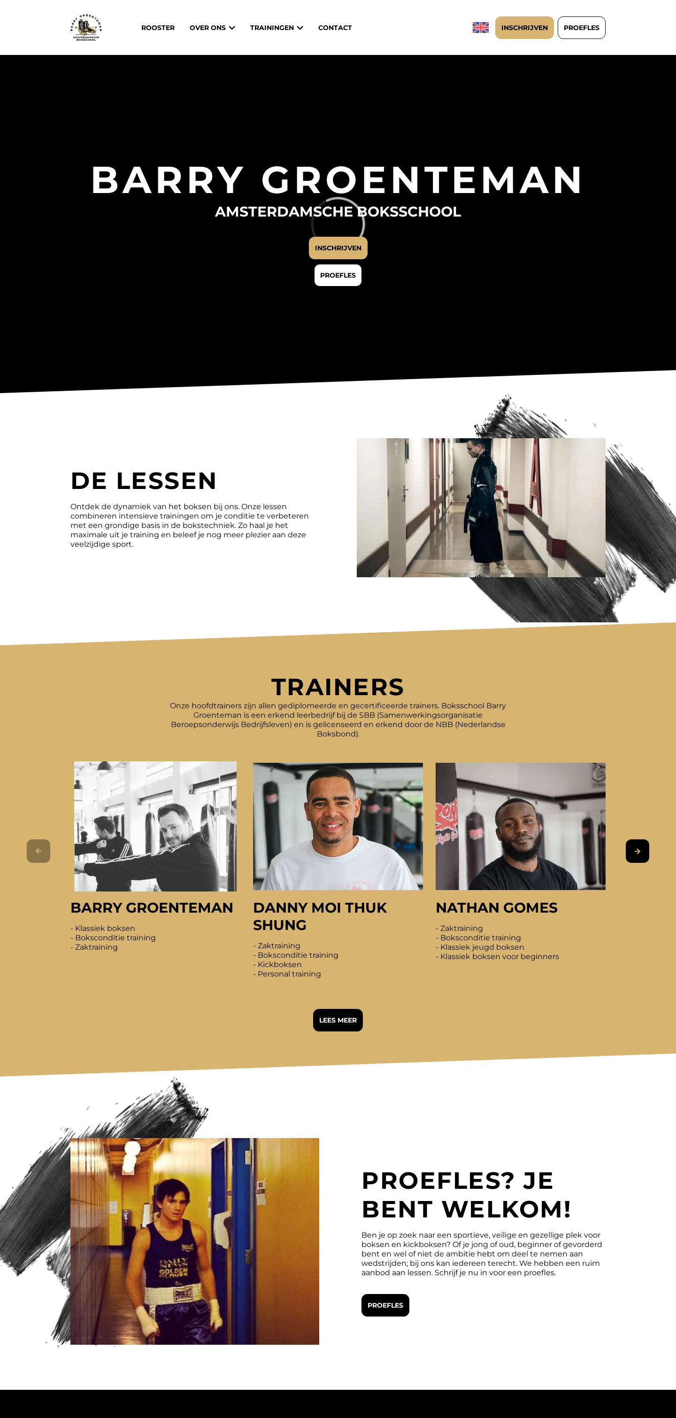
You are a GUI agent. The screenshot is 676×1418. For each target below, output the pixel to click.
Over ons (208, 27)
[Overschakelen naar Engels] (482, 27)
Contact (335, 27)
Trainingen (272, 27)
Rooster (158, 27)
